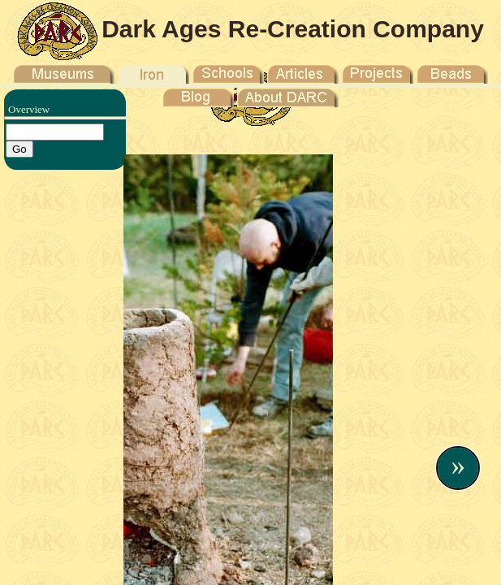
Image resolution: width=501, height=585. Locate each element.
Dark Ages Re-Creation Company (292, 28)
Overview (29, 109)
